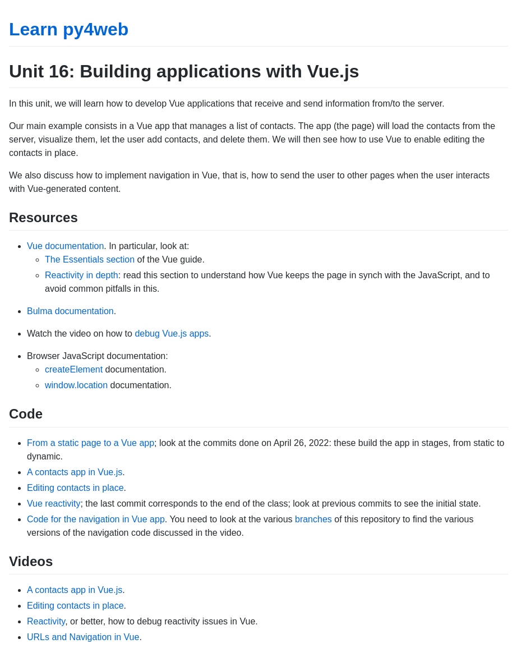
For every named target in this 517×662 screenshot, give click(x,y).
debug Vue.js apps (172, 333)
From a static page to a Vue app (90, 443)
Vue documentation (65, 246)
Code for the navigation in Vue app (96, 519)
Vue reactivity (53, 503)
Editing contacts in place (75, 488)
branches (313, 519)
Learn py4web (68, 29)
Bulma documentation (70, 311)
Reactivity (46, 621)
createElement (74, 369)
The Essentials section (90, 259)
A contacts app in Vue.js (74, 472)
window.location (76, 385)
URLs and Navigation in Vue (83, 637)
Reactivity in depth (81, 275)
